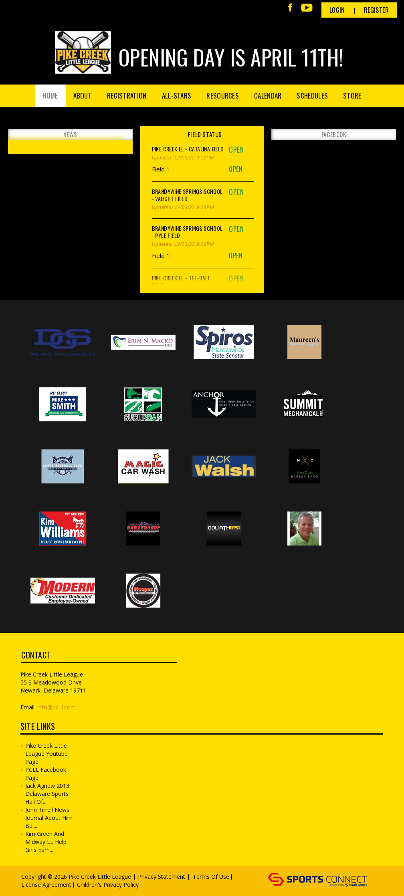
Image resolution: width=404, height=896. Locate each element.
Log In (157, 884)
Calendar (267, 96)
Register (376, 10)
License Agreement (46, 884)
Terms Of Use (211, 876)
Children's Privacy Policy (108, 884)
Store (352, 96)
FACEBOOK (333, 134)
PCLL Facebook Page (45, 773)
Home (50, 96)
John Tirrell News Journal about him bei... (49, 818)
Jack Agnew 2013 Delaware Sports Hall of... (47, 793)
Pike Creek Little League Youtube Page (46, 753)
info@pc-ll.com (56, 707)
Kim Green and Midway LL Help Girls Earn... (46, 842)
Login (337, 10)
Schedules (312, 96)
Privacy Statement (161, 876)
